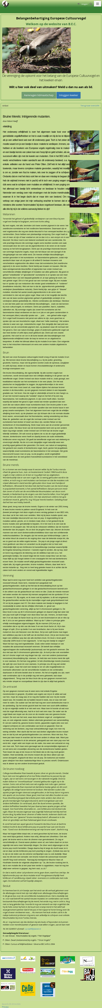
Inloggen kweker (68, 95)
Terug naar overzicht (90, 105)
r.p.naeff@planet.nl (33, 929)
